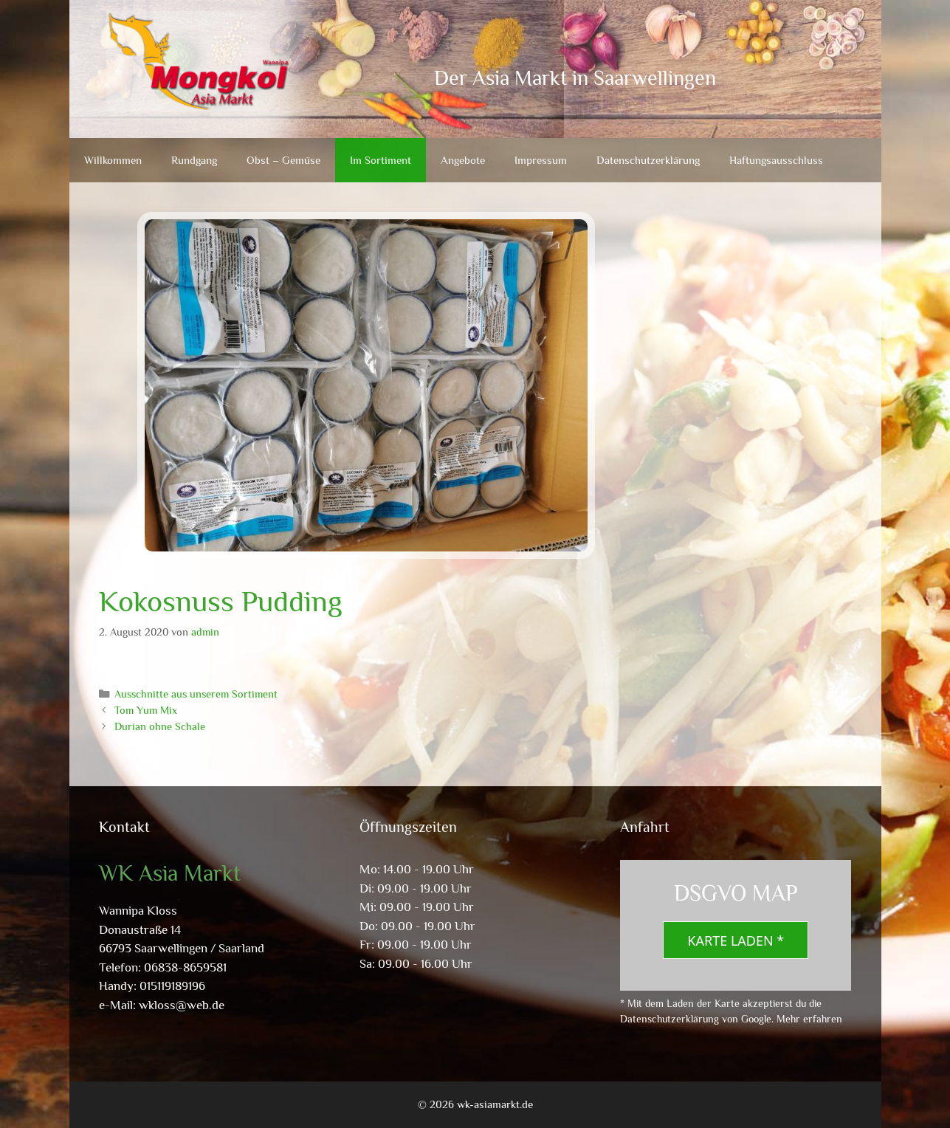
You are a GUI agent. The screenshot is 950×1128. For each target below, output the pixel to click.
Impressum (540, 160)
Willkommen (113, 160)
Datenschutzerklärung (648, 160)
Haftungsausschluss (776, 160)
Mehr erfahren (809, 1019)
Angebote (463, 160)
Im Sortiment (380, 160)
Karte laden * (735, 940)
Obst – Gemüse (283, 160)
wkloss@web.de (181, 1005)
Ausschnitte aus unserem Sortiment (196, 694)
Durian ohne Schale (159, 726)
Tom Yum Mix (145, 710)
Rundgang (194, 160)
